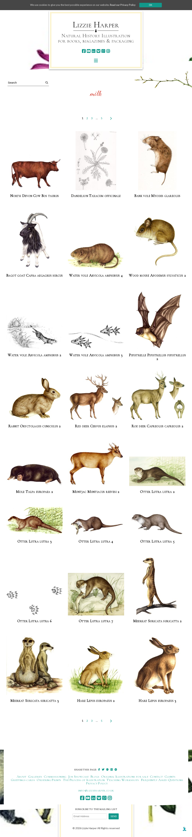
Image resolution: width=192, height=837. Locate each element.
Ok (154, 5)
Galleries (35, 776)
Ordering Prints (49, 780)
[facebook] (84, 51)
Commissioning (55, 776)
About (21, 776)
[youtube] (88, 51)
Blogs (94, 776)
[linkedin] (93, 51)
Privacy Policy (97, 783)
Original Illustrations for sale (124, 776)
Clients (170, 776)
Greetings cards (23, 780)
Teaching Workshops (122, 780)
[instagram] (108, 51)
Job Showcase (78, 776)
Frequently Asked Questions (162, 780)
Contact (156, 776)
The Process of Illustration (84, 780)
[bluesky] (98, 51)
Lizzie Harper (96, 25)
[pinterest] (103, 51)
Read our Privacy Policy (126, 5)
